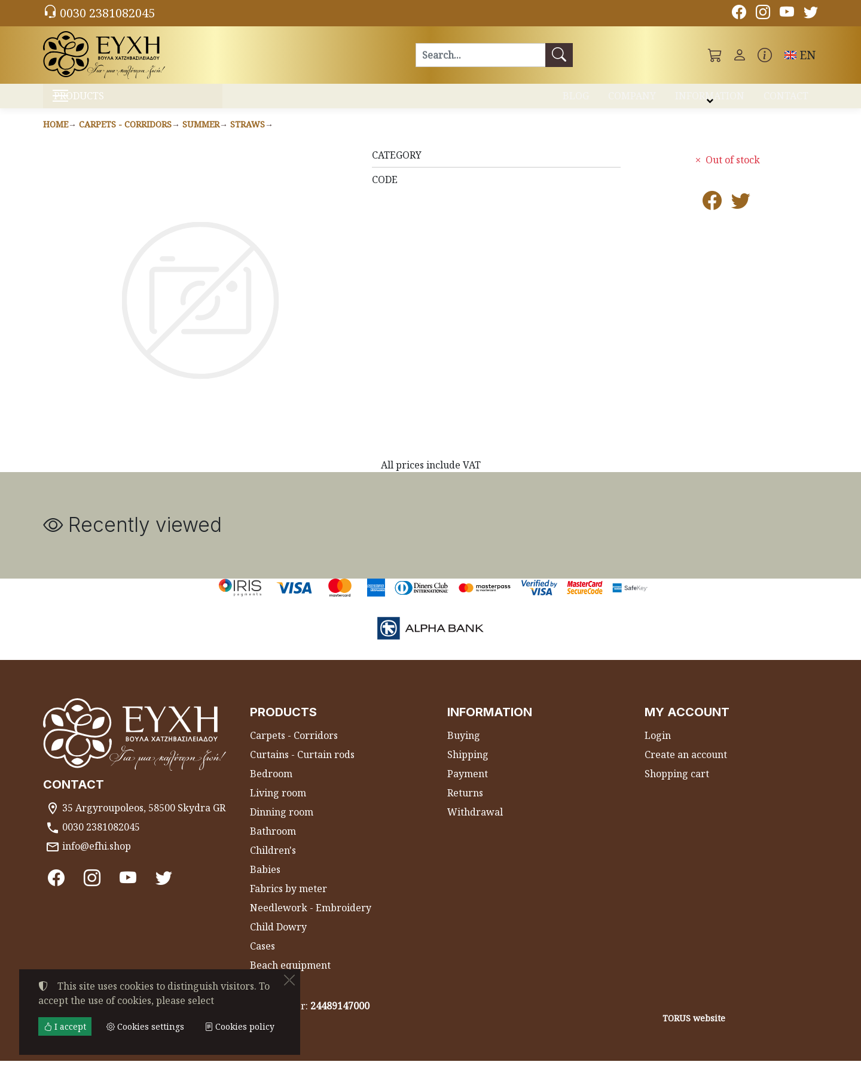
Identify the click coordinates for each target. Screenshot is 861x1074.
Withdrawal (475, 825)
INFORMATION (709, 100)
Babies (265, 882)
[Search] (480, 55)
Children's (273, 863)
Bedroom (271, 786)
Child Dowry (278, 940)
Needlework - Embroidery (310, 920)
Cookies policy (239, 1026)
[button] (715, 55)
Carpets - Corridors (125, 136)
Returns (465, 806)
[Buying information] (764, 55)
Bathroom (273, 844)
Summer (200, 136)
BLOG (576, 100)
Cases (262, 959)
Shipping (467, 767)
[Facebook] (739, 13)
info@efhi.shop (96, 858)
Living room (278, 806)
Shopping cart (677, 786)
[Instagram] (763, 13)
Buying (463, 748)
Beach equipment (290, 978)
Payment (467, 786)
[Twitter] (811, 13)
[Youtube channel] (787, 13)
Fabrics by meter (288, 901)
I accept (65, 1026)
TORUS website (693, 1030)
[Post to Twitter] (740, 217)
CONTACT (786, 100)
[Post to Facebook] (712, 217)
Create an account (686, 767)
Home (55, 136)
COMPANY (632, 100)
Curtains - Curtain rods (302, 767)
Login (658, 748)
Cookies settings (86, 1057)
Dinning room (281, 825)
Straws (247, 136)
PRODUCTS (108, 102)
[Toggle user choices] (739, 55)
